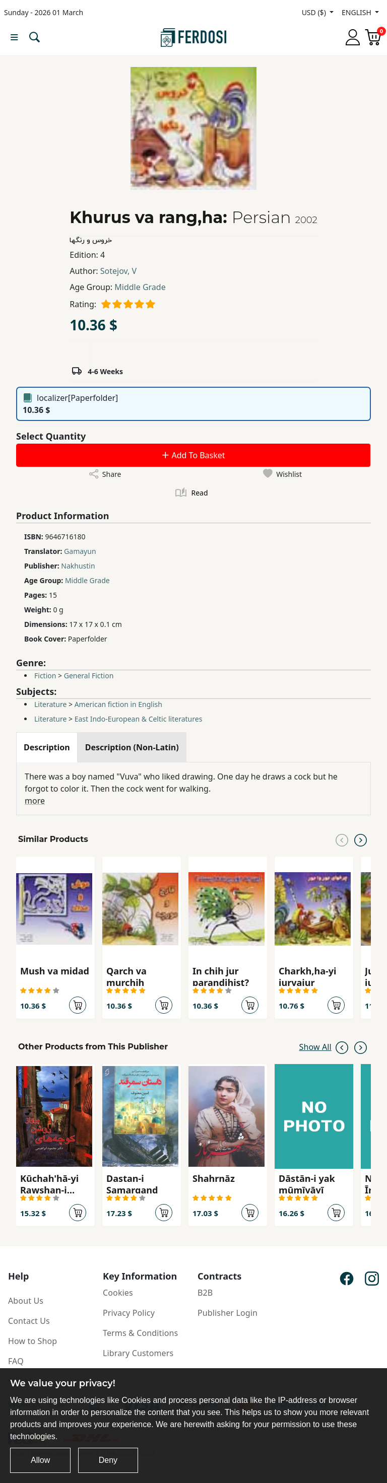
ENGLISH (357, 12)
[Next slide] (360, 839)
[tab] (47, 747)
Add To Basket (193, 455)
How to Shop (32, 1341)
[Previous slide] (342, 839)
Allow (40, 1460)
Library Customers (138, 1353)
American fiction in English (118, 704)
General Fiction (89, 675)
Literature (50, 704)
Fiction (45, 675)
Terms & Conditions (140, 1332)
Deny (108, 1460)
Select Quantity (51, 436)
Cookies (118, 1292)
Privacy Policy (129, 1312)
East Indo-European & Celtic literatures (139, 719)
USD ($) (315, 12)
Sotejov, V (118, 270)
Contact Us (29, 1320)
